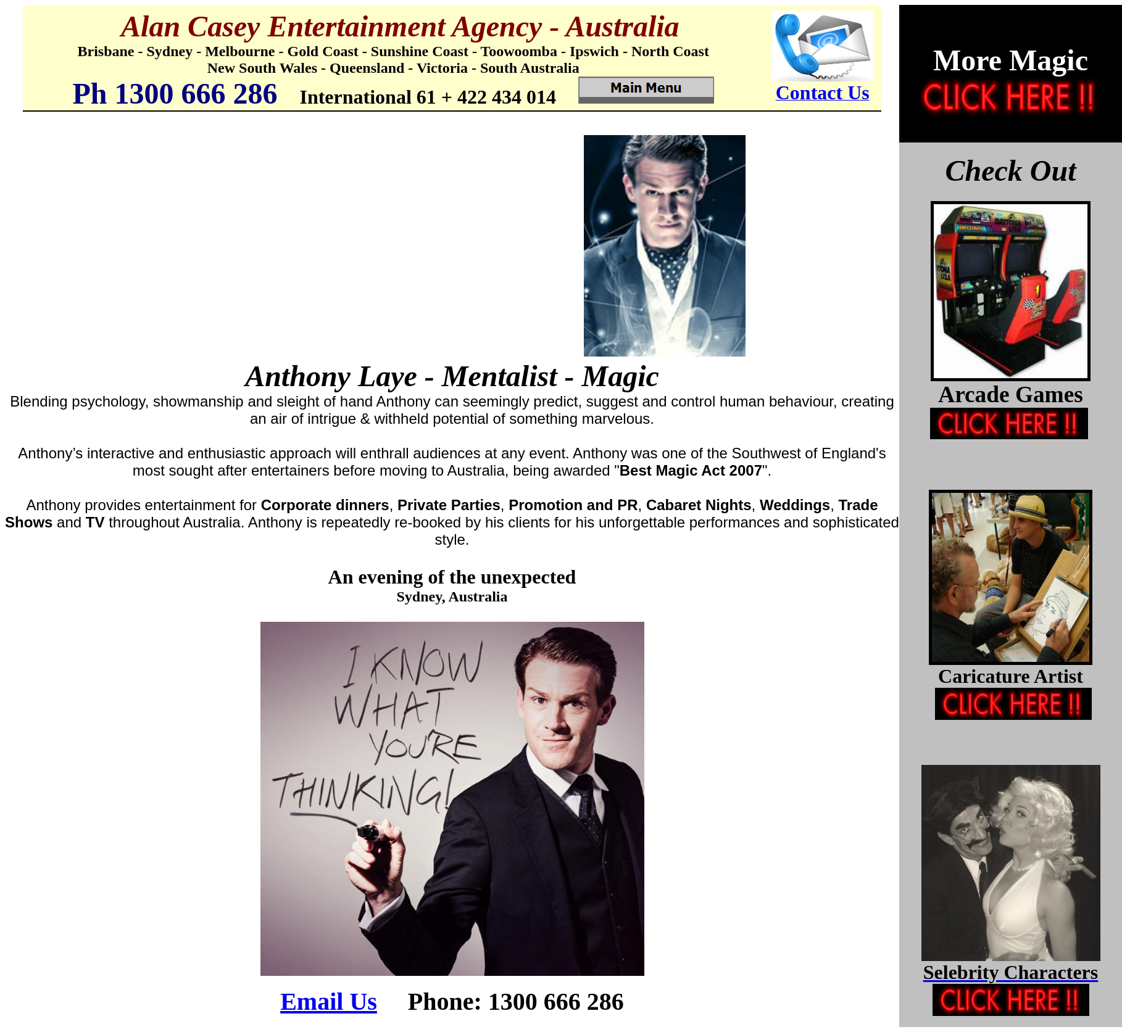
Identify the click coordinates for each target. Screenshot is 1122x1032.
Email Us (328, 1001)
